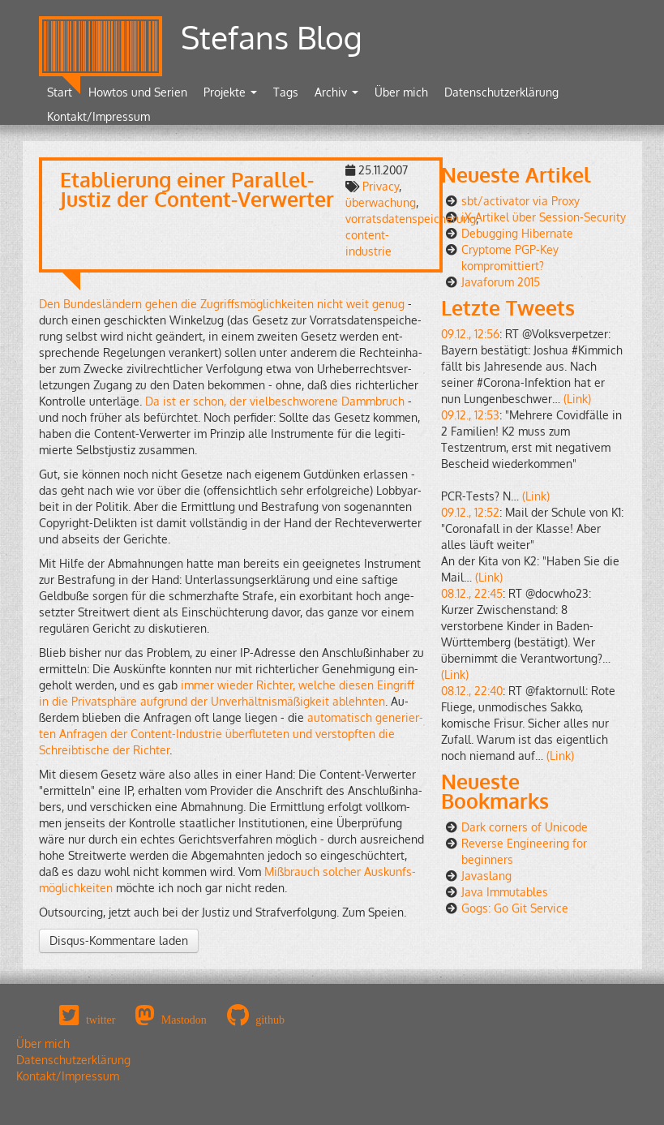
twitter (101, 1019)
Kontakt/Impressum (98, 116)
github (270, 1019)
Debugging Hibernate (517, 233)
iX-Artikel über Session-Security (543, 217)
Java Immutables (504, 892)
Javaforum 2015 (500, 282)
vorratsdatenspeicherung (410, 218)
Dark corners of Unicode (524, 827)
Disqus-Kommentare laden (118, 940)
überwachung (380, 202)
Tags (285, 92)
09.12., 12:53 (470, 415)
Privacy (380, 186)
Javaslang (486, 875)
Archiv (336, 92)
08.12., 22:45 (472, 593)
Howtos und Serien (137, 92)
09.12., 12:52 (470, 512)
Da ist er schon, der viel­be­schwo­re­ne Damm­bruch (275, 401)
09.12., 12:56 (470, 334)
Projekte (230, 92)
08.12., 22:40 (472, 691)
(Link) (577, 399)
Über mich (401, 92)
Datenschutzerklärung (501, 92)
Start (59, 92)
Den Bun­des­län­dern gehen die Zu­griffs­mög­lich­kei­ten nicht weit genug (222, 304)
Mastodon (184, 1019)
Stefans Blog (271, 37)
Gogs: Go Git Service (514, 908)
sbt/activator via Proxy (520, 201)
